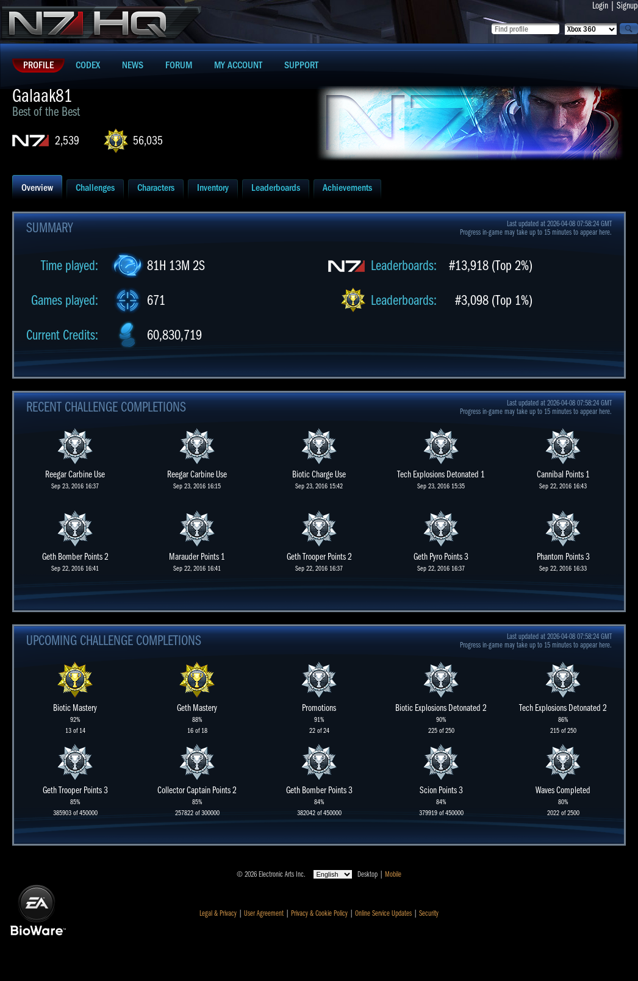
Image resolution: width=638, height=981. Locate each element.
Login (600, 5)
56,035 (148, 141)
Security (429, 913)
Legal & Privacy (218, 913)
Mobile (393, 874)
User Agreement (264, 913)
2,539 (67, 141)
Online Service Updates (383, 913)
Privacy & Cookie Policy (319, 913)
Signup (627, 5)
